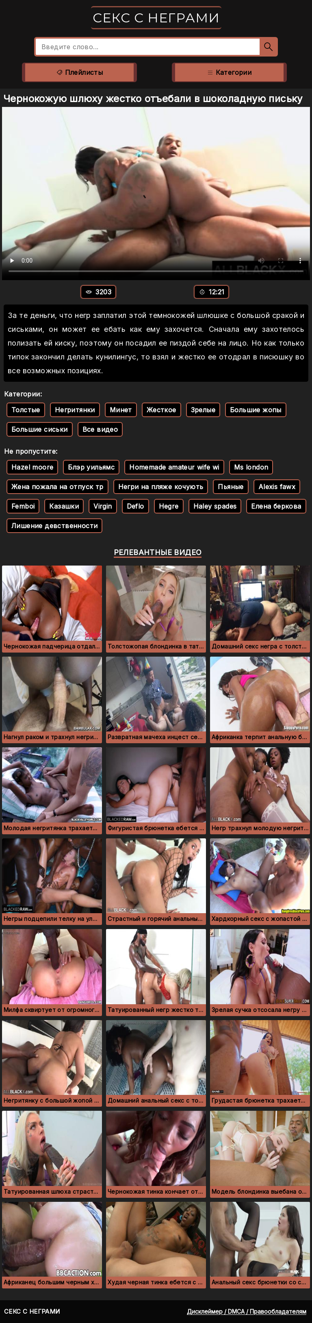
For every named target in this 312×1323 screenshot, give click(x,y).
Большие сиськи (39, 429)
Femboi (23, 506)
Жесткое (161, 410)
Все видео (100, 429)
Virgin (102, 506)
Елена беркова (276, 506)
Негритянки (75, 410)
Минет (121, 410)
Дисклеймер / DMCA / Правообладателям (246, 1311)
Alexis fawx (276, 487)
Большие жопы (256, 410)
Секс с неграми (156, 18)
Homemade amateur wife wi (174, 467)
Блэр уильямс (91, 467)
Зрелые (203, 410)
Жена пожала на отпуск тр (57, 487)
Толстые (25, 410)
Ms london (251, 467)
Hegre (169, 506)
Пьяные (230, 487)
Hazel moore (32, 467)
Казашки (64, 506)
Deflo (135, 506)
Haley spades (215, 506)
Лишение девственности (54, 526)
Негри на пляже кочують (161, 487)
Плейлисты (79, 72)
